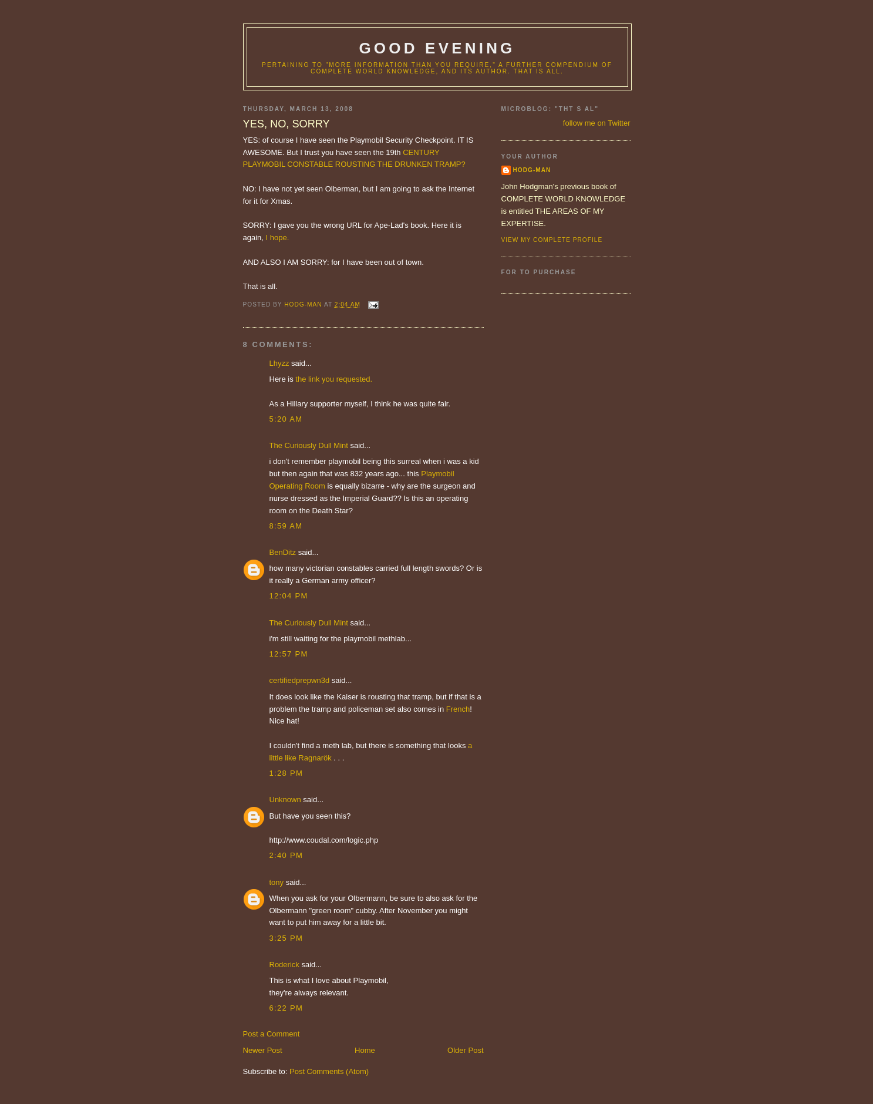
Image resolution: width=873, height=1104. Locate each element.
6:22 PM (286, 1008)
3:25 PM (286, 938)
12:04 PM (288, 595)
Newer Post (262, 1050)
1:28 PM (286, 773)
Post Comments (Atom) (329, 1071)
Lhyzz (279, 363)
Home (365, 1050)
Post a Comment (271, 1033)
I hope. (277, 237)
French (458, 709)
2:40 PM (286, 855)
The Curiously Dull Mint (308, 445)
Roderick (284, 964)
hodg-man (532, 170)
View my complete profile (552, 240)
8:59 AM (286, 525)
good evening (437, 48)
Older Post (465, 1050)
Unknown (285, 799)
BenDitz (282, 552)
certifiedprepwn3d (299, 680)
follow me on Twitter (597, 123)
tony (276, 882)
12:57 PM (288, 653)
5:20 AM (286, 419)
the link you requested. (333, 379)
